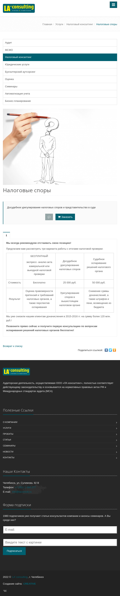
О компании (10, 422)
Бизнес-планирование (18, 100)
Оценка (9, 79)
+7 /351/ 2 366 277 (25, 487)
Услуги (59, 24)
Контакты (8, 457)
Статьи (7, 440)
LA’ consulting (20, 577)
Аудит (8, 42)
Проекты (8, 434)
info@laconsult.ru (22, 491)
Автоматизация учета (17, 93)
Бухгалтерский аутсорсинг (20, 71)
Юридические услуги (17, 64)
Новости (8, 452)
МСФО (9, 49)
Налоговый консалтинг (79, 24)
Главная (47, 24)
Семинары (11, 86)
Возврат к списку (12, 346)
